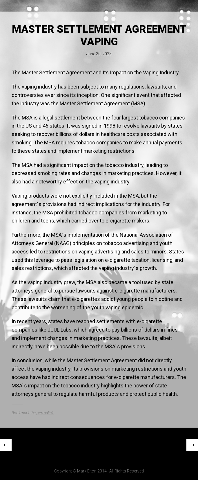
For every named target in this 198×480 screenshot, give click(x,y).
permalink (45, 413)
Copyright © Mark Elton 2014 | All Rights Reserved (99, 471)
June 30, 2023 (99, 54)
